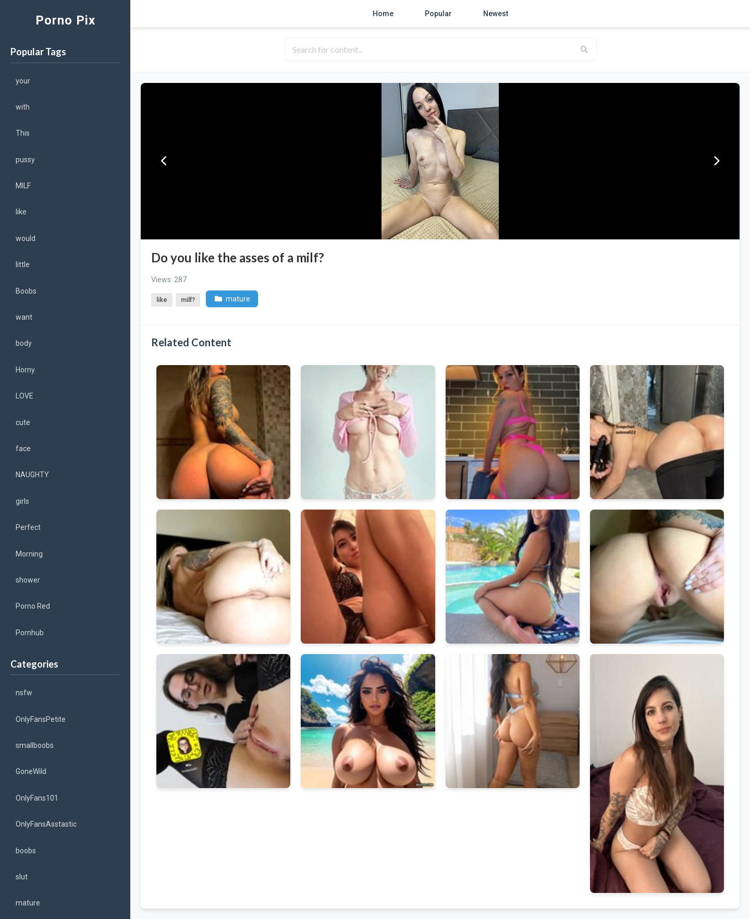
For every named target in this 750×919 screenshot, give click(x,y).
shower (28, 580)
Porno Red (33, 606)
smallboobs (35, 745)
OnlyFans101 (37, 798)
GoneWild (31, 771)
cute (23, 422)
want (24, 317)
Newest (495, 13)
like (21, 212)
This (23, 133)
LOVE (24, 396)
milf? (188, 300)
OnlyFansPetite (41, 719)
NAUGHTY (32, 474)
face (23, 448)
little (23, 264)
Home (383, 13)
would (25, 238)
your (23, 81)
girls (22, 501)
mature (28, 903)
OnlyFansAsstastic (46, 824)
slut (22, 877)
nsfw (24, 692)
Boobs (26, 291)
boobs (26, 851)
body (24, 343)
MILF (23, 186)
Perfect (28, 527)
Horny (25, 370)
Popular (438, 13)
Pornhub (30, 632)
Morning (29, 554)
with (23, 107)
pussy (25, 159)
